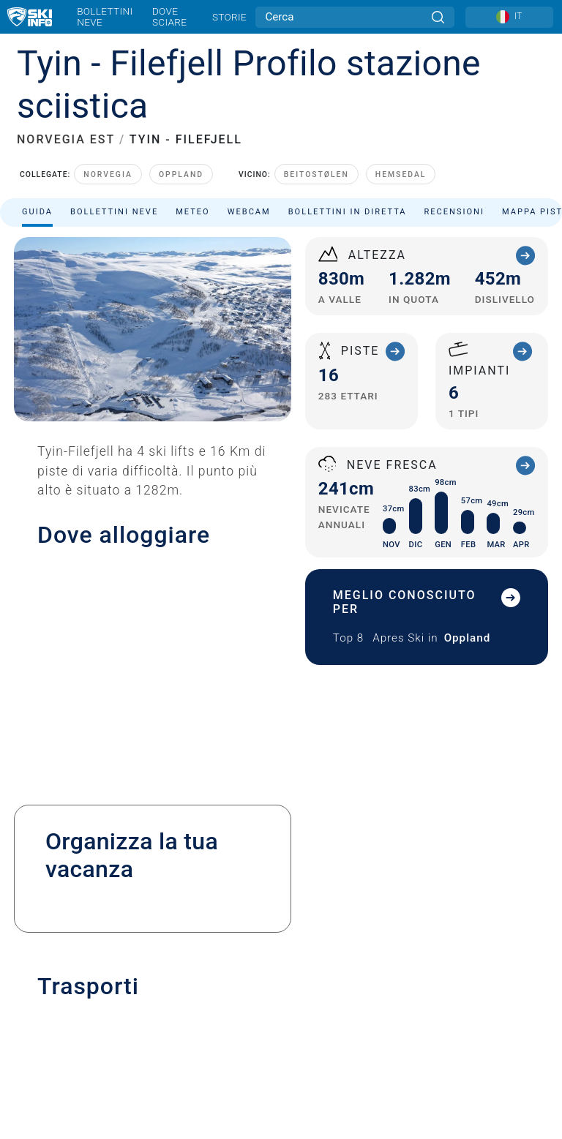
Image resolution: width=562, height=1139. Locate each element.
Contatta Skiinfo (281, 837)
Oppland (181, 133)
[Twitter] (265, 1015)
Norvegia (107, 133)
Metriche (284, 967)
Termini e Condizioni (281, 934)
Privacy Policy (281, 918)
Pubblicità (281, 857)
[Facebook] (345, 1015)
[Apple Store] (326, 1054)
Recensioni (454, 169)
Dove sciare (169, 16)
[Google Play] (248, 1054)
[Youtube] (225, 1015)
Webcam (249, 169)
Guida (37, 169)
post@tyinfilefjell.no (111, 580)
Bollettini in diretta (347, 169)
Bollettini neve (104, 16)
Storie (229, 17)
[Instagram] (305, 1015)
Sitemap (280, 950)
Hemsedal (401, 133)
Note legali (281, 902)
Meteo (193, 169)
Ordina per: (417, 218)
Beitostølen (316, 133)
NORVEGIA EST (66, 98)
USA (308, 967)
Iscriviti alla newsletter (280, 879)
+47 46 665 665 (80, 540)
